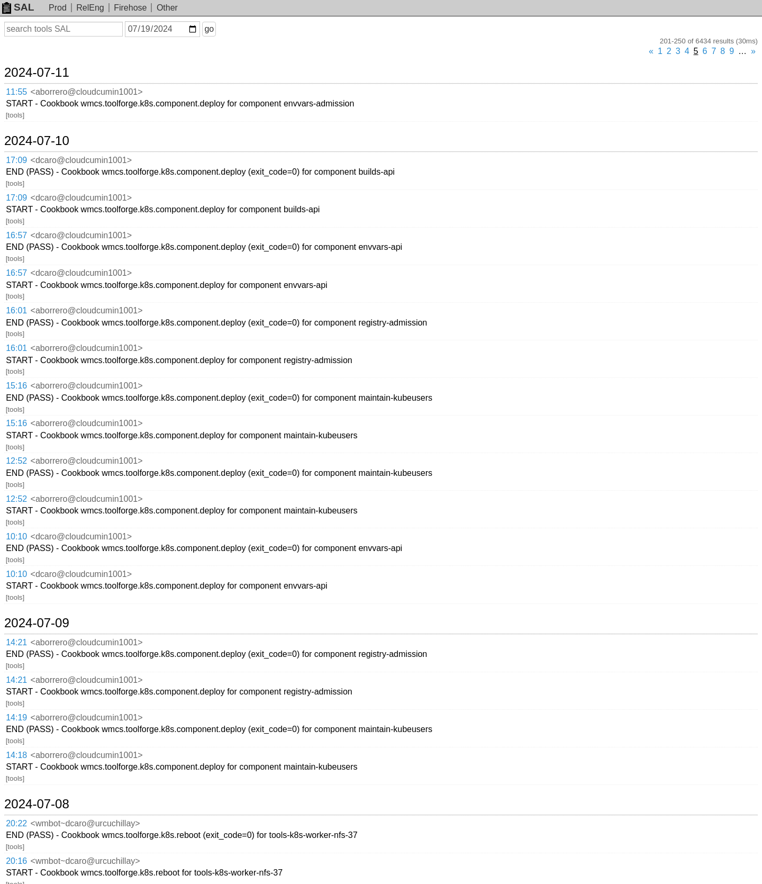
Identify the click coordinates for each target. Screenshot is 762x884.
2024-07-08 (36, 804)
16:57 (16, 235)
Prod (58, 7)
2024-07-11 (36, 72)
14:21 (16, 642)
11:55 (16, 91)
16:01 (16, 310)
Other (167, 7)
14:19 (16, 717)
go (209, 28)
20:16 (16, 860)
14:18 (16, 755)
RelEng (90, 7)
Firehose (130, 7)
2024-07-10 (36, 141)
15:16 (16, 385)
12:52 (16, 460)
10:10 (16, 536)
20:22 (16, 823)
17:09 (16, 160)
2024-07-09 (36, 623)
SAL (18, 7)
